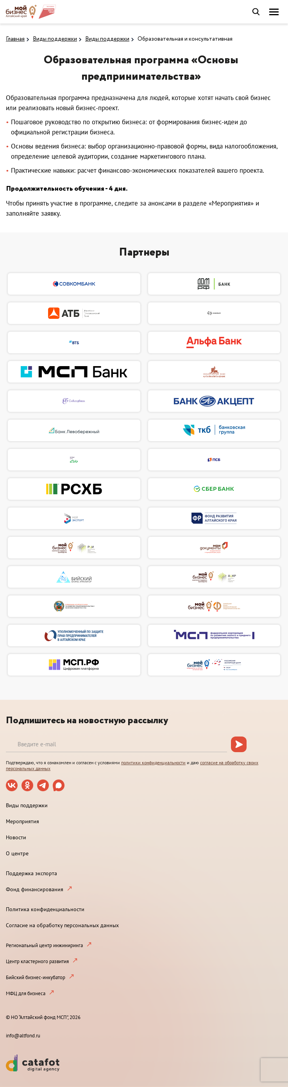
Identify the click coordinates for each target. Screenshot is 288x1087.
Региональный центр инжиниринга (44, 945)
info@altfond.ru (23, 1035)
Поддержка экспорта (31, 873)
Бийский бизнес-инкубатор (35, 977)
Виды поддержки (55, 39)
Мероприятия (22, 821)
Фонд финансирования (34, 889)
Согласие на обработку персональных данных (62, 925)
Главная (15, 39)
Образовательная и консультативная (185, 39)
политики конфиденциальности (153, 762)
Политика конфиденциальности (45, 909)
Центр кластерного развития (37, 961)
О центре (17, 853)
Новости (16, 837)
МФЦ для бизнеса (25, 993)
